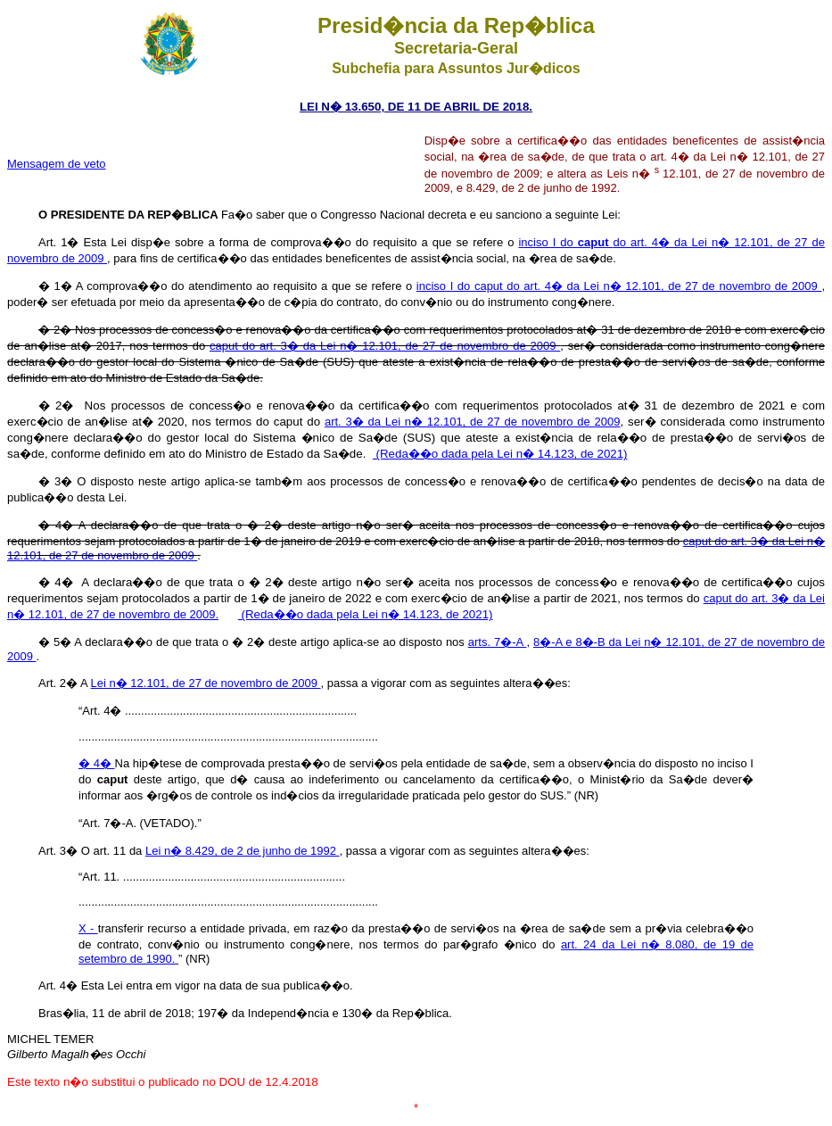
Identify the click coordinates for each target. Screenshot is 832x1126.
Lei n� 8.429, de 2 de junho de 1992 (242, 850)
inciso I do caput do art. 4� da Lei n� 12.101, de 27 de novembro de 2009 (619, 286)
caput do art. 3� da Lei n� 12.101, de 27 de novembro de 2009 (385, 345)
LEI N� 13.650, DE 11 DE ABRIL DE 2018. (416, 106)
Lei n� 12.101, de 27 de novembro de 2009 (206, 683)
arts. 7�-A (497, 642)
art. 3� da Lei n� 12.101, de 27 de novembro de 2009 (473, 421)
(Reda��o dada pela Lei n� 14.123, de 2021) (500, 453)
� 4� (96, 763)
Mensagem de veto (56, 163)
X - (88, 928)
